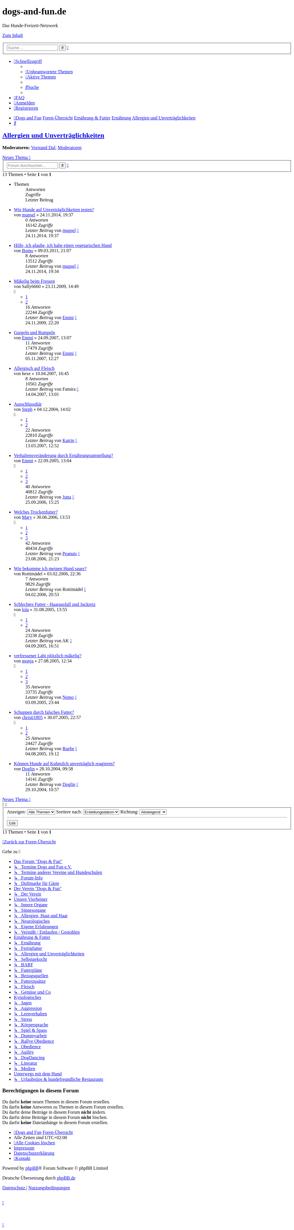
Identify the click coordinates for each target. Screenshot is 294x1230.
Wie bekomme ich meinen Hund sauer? (50, 568)
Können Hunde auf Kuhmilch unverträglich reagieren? (64, 763)
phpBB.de (66, 1177)
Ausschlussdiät (28, 404)
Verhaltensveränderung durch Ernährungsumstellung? (63, 455)
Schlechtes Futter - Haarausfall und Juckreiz (54, 604)
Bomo (27, 250)
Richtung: (143, 811)
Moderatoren (70, 147)
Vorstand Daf (43, 147)
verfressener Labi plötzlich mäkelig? (47, 655)
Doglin (28, 768)
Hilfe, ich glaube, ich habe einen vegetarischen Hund (63, 245)
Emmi (68, 317)
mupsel (28, 214)
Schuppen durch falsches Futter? (44, 712)
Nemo (68, 697)
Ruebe (68, 748)
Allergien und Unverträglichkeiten (53, 135)
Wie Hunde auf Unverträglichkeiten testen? (54, 209)
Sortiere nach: (87, 811)
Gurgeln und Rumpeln (34, 332)
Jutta (66, 497)
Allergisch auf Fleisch (34, 368)
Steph (27, 409)
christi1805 (32, 717)
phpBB (31, 1168)
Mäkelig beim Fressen (34, 281)
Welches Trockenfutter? (36, 512)
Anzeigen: (31, 811)
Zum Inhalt (12, 35)
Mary (27, 517)
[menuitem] (49, 71)
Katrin (68, 440)
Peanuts (69, 553)
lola (25, 609)
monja (27, 660)
